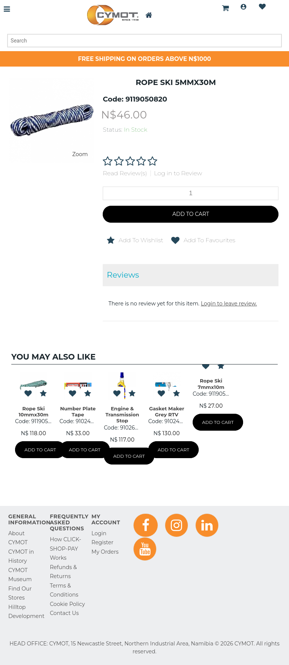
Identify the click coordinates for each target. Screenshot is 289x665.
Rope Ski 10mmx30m (34, 411)
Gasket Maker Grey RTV (166, 411)
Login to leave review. (229, 303)
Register (102, 542)
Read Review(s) (125, 173)
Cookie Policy (67, 604)
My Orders (105, 551)
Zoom (80, 154)
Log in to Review (178, 173)
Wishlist (262, 7)
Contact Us (64, 613)
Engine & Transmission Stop (122, 414)
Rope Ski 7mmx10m (211, 384)
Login (243, 7)
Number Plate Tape (78, 411)
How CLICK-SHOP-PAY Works (65, 548)
